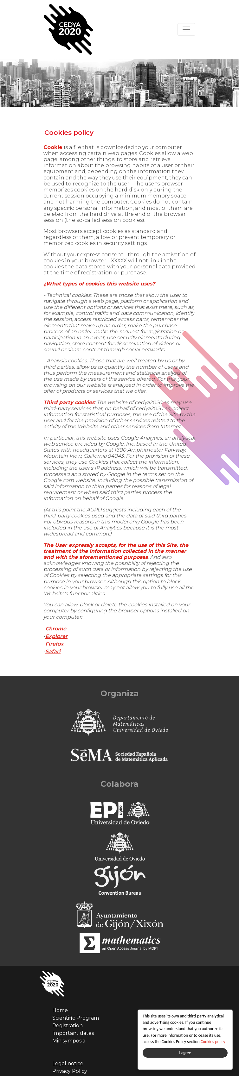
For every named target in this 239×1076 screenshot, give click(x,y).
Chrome (55, 629)
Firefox (54, 644)
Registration (67, 1026)
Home (60, 1010)
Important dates (73, 1033)
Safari (53, 651)
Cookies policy (213, 1041)
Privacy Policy (69, 1071)
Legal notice (67, 1063)
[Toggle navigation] (186, 29)
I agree (186, 1052)
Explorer (56, 636)
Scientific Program (75, 1018)
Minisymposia (68, 1041)
